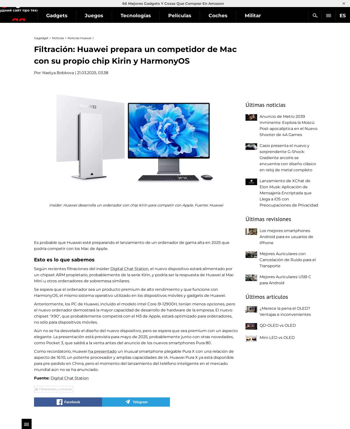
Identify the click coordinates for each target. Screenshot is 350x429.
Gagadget (32, 13)
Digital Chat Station (129, 268)
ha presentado (102, 351)
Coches (245, 15)
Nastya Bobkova (58, 72)
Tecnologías (164, 15)
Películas (207, 15)
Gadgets (85, 15)
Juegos (122, 15)
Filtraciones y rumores (55, 389)
